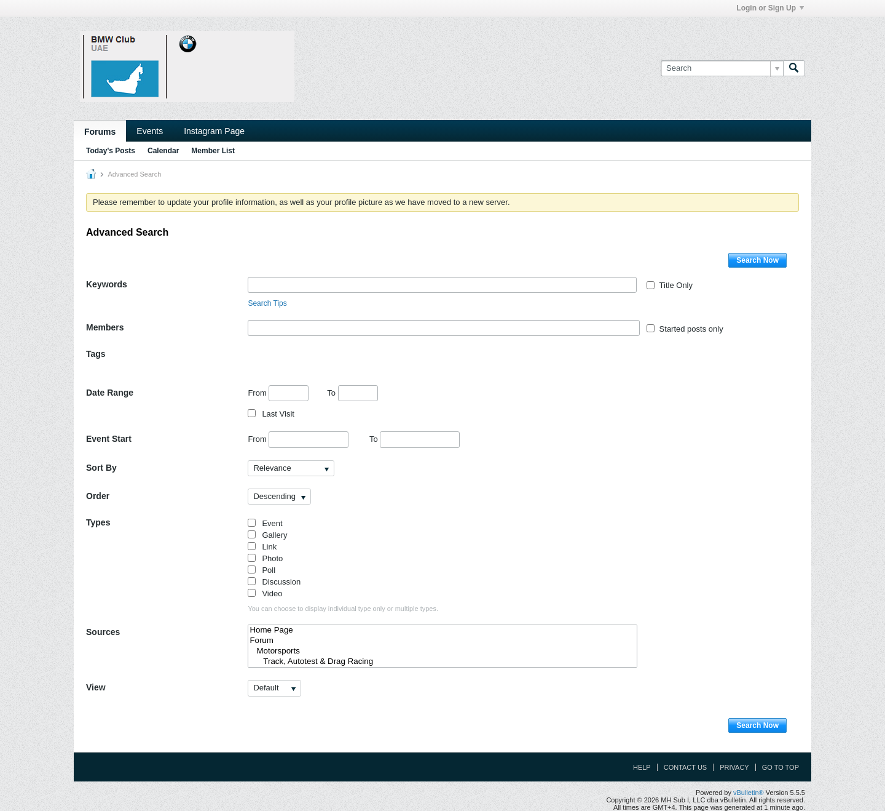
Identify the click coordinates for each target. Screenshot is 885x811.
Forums (100, 132)
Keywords (106, 284)
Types (98, 522)
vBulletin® (748, 792)
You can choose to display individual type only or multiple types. (343, 608)
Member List (213, 150)
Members (105, 327)
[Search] (722, 68)
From (278, 393)
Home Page (442, 630)
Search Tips (267, 303)
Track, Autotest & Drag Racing (442, 662)
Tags (96, 354)
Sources (103, 632)
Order (97, 496)
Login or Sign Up (770, 8)
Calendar (163, 150)
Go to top (780, 767)
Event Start (109, 439)
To (352, 393)
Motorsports (442, 651)
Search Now (757, 260)
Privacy (734, 767)
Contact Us (685, 767)
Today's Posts (110, 150)
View (96, 687)
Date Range (109, 393)
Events (149, 131)
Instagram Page (214, 131)
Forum (442, 641)
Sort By (101, 468)
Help (642, 767)
